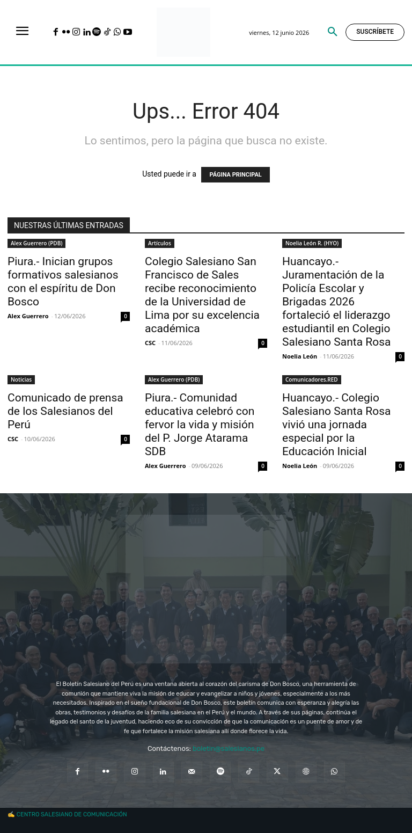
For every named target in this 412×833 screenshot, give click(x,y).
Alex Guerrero (28, 316)
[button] (332, 32)
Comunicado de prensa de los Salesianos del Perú (65, 411)
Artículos (159, 243)
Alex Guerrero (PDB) (36, 243)
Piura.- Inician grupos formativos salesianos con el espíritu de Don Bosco (63, 281)
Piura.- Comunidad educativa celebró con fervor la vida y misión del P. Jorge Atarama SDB (199, 424)
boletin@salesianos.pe (228, 748)
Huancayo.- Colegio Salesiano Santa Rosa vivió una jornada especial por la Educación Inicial (336, 424)
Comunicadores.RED (311, 379)
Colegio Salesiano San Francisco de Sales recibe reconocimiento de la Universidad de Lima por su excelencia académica (202, 295)
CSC (150, 343)
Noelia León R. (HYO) (312, 243)
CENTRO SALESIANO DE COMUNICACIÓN (72, 814)
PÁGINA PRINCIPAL (235, 174)
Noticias (21, 379)
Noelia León (299, 356)
